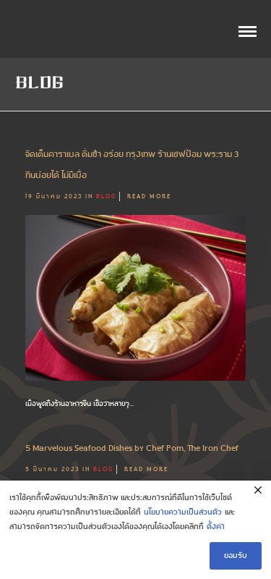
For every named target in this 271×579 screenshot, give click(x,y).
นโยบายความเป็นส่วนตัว (183, 512)
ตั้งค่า (216, 526)
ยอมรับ (235, 555)
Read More (149, 196)
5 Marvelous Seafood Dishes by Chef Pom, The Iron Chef (131, 448)
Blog (106, 196)
